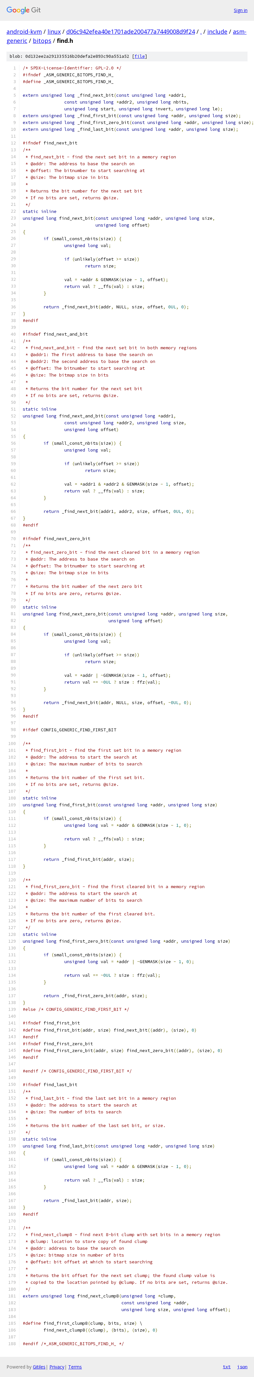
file (139, 56)
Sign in (241, 10)
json (242, 1367)
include (217, 31)
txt (227, 1367)
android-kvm (24, 31)
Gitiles (39, 1367)
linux (54, 31)
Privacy (56, 1367)
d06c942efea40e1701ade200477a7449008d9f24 (130, 31)
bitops (42, 40)
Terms (75, 1367)
